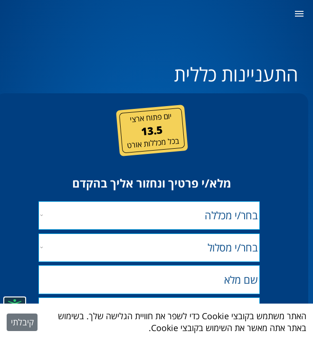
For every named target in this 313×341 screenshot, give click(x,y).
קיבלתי (22, 322)
